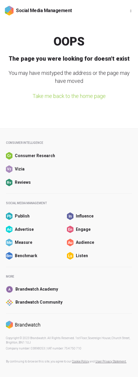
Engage (79, 229)
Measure (19, 242)
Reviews (18, 182)
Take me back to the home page (69, 96)
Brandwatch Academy (32, 289)
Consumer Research (30, 156)
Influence (80, 216)
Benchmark (21, 256)
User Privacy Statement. (110, 361)
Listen (77, 256)
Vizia (15, 169)
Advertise (20, 229)
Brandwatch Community (34, 302)
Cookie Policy (80, 361)
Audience (80, 242)
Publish (18, 216)
